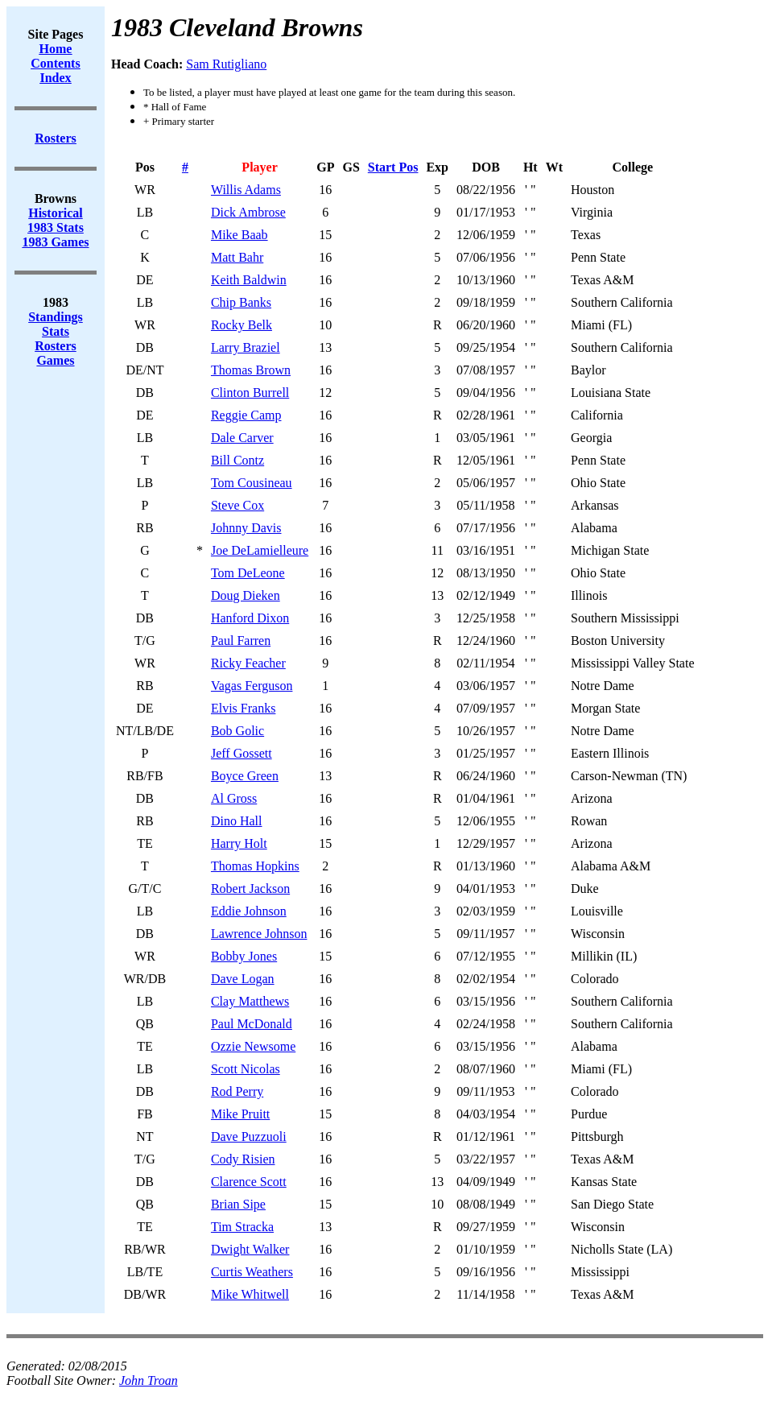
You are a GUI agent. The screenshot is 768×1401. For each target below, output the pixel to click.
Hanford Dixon (250, 618)
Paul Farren (240, 640)
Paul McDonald (251, 1024)
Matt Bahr (237, 257)
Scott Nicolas (245, 1069)
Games (55, 360)
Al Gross (234, 798)
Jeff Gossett (241, 753)
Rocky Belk (241, 325)
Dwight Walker (250, 1249)
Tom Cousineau (251, 483)
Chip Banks (241, 302)
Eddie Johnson (249, 911)
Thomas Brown (251, 370)
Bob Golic (237, 731)
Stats (55, 331)
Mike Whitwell (250, 1294)
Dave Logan (243, 979)
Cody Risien (243, 1159)
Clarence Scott (249, 1181)
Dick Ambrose (248, 212)
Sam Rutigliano (226, 64)
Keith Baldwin (249, 280)
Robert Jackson (250, 888)
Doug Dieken (245, 595)
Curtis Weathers (252, 1272)
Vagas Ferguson (251, 685)
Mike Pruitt (240, 1114)
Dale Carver (242, 437)
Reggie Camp (246, 415)
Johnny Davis (246, 528)
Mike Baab (239, 235)
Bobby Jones (244, 956)
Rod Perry (237, 1091)
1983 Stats (55, 227)
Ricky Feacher (248, 663)
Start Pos (393, 167)
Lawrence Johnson (259, 933)
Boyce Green (245, 776)
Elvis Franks (243, 708)
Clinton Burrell (250, 392)
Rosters (55, 346)
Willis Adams (246, 189)
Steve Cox (237, 505)
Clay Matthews (250, 1001)
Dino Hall (236, 821)
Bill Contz (237, 460)
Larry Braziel (245, 347)
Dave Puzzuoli (249, 1136)
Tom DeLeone (248, 573)
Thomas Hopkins (255, 866)
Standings (55, 317)
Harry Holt (239, 843)
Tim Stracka (242, 1227)
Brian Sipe (238, 1204)
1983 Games (55, 242)
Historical (55, 213)
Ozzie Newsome (253, 1046)
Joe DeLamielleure (259, 550)
